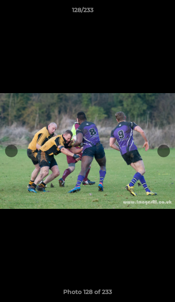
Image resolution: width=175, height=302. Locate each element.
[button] (145, 12)
